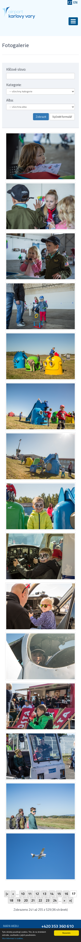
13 (44, 893)
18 (11, 900)
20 (25, 900)
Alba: (10, 100)
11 (30, 893)
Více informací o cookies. (12, 938)
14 (51, 893)
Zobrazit (41, 116)
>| (70, 900)
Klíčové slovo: (16, 69)
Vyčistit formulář (62, 116)
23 (47, 900)
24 (54, 900)
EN (75, 2)
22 (40, 900)
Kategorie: (13, 84)
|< (7, 893)
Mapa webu (11, 926)
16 (66, 893)
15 (59, 893)
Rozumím (67, 933)
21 (33, 900)
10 (22, 893)
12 (37, 893)
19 (18, 900)
